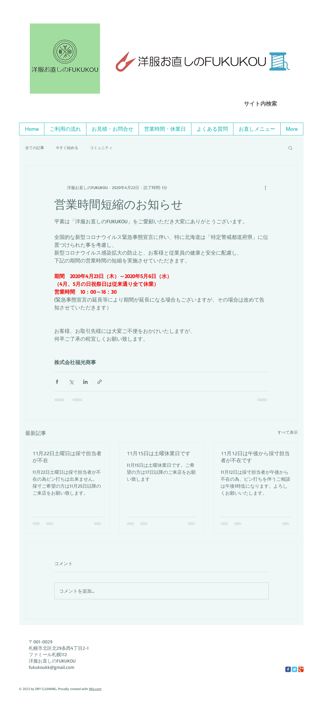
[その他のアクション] (265, 187)
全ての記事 (34, 147)
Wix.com (95, 689)
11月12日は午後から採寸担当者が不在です (255, 456)
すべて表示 (287, 432)
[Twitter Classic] (294, 669)
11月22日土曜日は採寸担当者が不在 (66, 456)
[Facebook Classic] (288, 669)
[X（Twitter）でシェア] (71, 381)
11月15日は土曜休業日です (158, 453)
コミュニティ (101, 147)
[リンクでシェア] (99, 381)
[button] (290, 147)
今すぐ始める (67, 147)
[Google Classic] (301, 669)
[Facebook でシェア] (57, 381)
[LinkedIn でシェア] (85, 381)
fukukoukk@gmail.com (51, 667)
